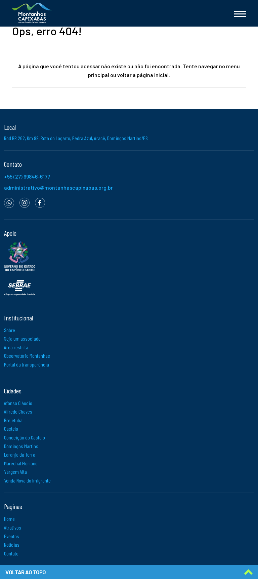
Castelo (11, 428)
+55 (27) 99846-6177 (27, 176)
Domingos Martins (21, 446)
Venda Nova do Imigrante (27, 480)
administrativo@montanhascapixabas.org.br (58, 187)
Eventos (11, 536)
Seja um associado (22, 338)
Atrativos (12, 527)
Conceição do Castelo (24, 437)
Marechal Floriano (21, 463)
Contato (11, 553)
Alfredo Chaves (18, 411)
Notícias (11, 544)
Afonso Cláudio (18, 403)
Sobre (9, 330)
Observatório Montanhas (27, 355)
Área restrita (16, 347)
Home (9, 518)
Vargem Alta (15, 471)
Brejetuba (13, 420)
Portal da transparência (26, 364)
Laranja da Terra (19, 454)
